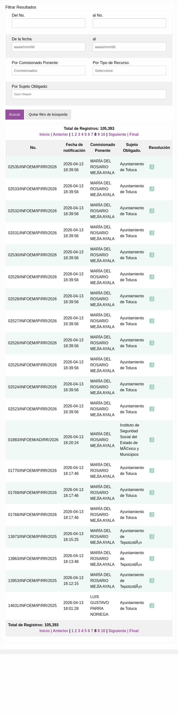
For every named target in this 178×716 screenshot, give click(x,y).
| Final (133, 134)
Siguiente (117, 134)
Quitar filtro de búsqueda (48, 114)
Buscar (14, 114)
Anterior (60, 134)
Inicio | (46, 134)
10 (103, 134)
